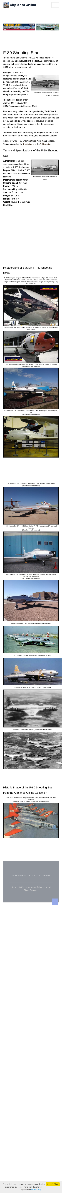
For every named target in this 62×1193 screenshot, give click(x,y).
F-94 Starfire (45, 184)
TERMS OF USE (36, 915)
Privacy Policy (36, 1190)
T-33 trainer (27, 184)
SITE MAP (15, 915)
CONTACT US (46, 915)
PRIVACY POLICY (24, 915)
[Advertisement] (31, 79)
